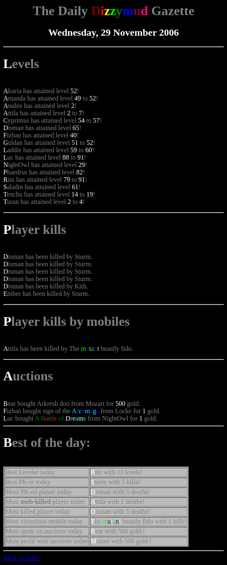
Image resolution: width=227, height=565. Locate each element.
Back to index (21, 557)
